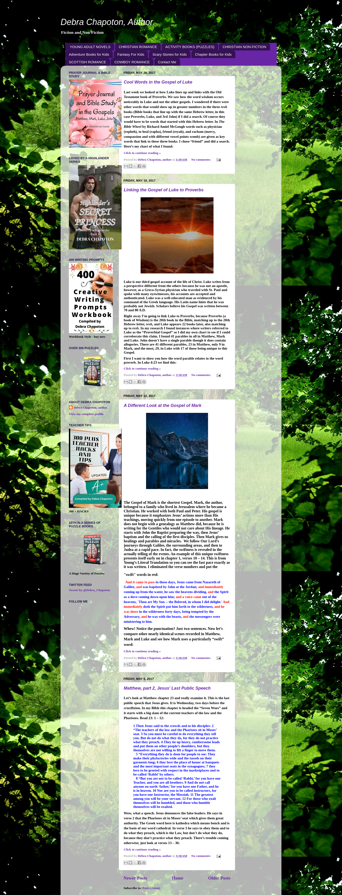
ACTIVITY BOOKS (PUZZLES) (189, 47)
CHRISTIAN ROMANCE (138, 47)
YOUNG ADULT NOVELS (90, 47)
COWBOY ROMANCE (132, 62)
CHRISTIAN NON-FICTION (244, 47)
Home (177, 877)
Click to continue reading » (142, 153)
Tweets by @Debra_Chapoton (89, 590)
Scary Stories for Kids (169, 54)
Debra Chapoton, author (90, 407)
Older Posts (219, 877)
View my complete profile (86, 414)
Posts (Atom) (151, 888)
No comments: (201, 159)
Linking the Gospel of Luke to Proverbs (164, 190)
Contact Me (167, 62)
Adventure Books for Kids (89, 54)
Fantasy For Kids (130, 54)
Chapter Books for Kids (213, 54)
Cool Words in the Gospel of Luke (158, 82)
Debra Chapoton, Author (107, 22)
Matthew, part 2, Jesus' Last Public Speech (167, 688)
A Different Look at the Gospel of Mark (162, 405)
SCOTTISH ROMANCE (87, 62)
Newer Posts (135, 877)
